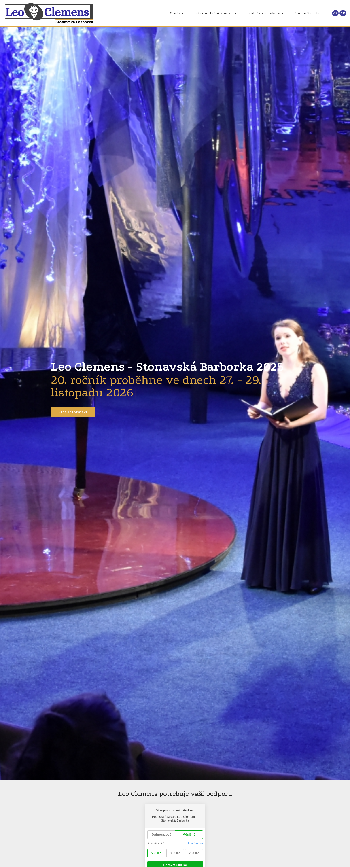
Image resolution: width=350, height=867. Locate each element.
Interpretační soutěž (214, 13)
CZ (335, 13)
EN (343, 13)
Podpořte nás (307, 13)
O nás (175, 13)
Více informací (73, 412)
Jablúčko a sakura (263, 13)
